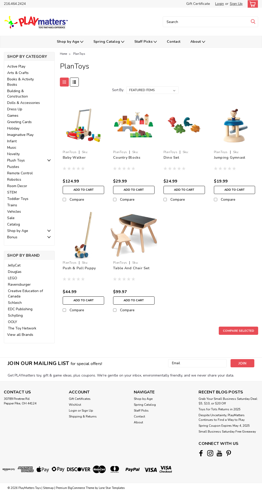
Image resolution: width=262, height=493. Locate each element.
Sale (11, 218)
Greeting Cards (19, 122)
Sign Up (236, 3)
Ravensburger (19, 284)
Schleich (15, 302)
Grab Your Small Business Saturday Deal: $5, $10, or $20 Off (228, 401)
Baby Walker (74, 157)
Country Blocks (126, 157)
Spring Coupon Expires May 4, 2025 (224, 426)
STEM (12, 192)
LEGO (12, 278)
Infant (12, 141)
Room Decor (17, 186)
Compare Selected (238, 331)
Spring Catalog (108, 42)
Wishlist (75, 405)
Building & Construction (17, 94)
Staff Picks (145, 42)
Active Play (16, 66)
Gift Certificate (198, 3)
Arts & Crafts (18, 72)
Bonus (12, 237)
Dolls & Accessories (23, 102)
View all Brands (20, 334)
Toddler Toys (17, 198)
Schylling (15, 315)
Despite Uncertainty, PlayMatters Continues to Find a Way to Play (222, 417)
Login (219, 3)
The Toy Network (22, 328)
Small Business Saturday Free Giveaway (227, 432)
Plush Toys (16, 160)
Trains (12, 205)
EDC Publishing (20, 309)
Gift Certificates (80, 399)
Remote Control (20, 173)
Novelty (13, 154)
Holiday (13, 128)
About (197, 42)
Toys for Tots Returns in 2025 (220, 409)
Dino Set (171, 157)
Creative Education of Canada (25, 293)
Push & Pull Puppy (79, 268)
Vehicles (14, 211)
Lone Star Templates (112, 488)
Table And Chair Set (131, 268)
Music (11, 147)
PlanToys (79, 54)
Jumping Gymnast (229, 157)
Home (63, 54)
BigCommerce (76, 488)
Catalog (13, 224)
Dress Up (14, 109)
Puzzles (13, 166)
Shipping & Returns (83, 416)
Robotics (14, 179)
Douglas (14, 271)
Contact (173, 41)
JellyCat (14, 265)
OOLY (12, 321)
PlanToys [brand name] (70, 152)
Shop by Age (70, 42)
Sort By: (118, 90)
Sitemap (48, 488)
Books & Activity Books (20, 82)
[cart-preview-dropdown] (251, 4)
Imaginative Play (20, 134)
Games (12, 115)
